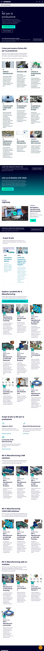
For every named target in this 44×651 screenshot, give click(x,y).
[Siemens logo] (7, 1)
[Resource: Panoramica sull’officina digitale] (8, 265)
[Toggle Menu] (2, 1)
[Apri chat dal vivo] (41, 648)
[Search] (37, 2)
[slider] (9, 219)
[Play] (3, 219)
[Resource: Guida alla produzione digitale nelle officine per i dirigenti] (22, 265)
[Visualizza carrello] (39, 2)
